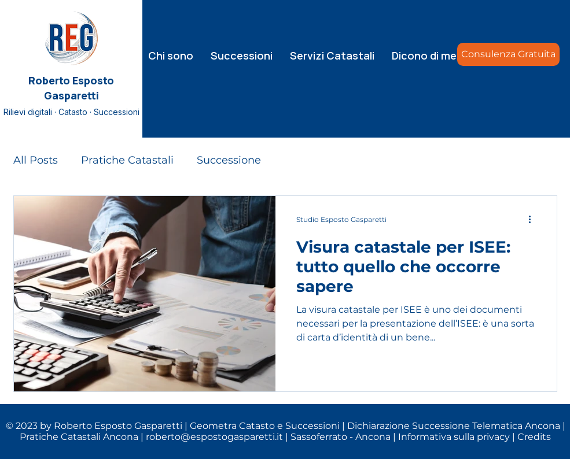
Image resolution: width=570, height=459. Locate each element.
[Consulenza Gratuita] (508, 54)
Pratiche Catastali (127, 160)
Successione (229, 160)
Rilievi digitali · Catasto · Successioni (71, 112)
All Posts (35, 160)
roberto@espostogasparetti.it (214, 436)
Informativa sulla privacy (454, 436)
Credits (534, 436)
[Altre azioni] (534, 220)
